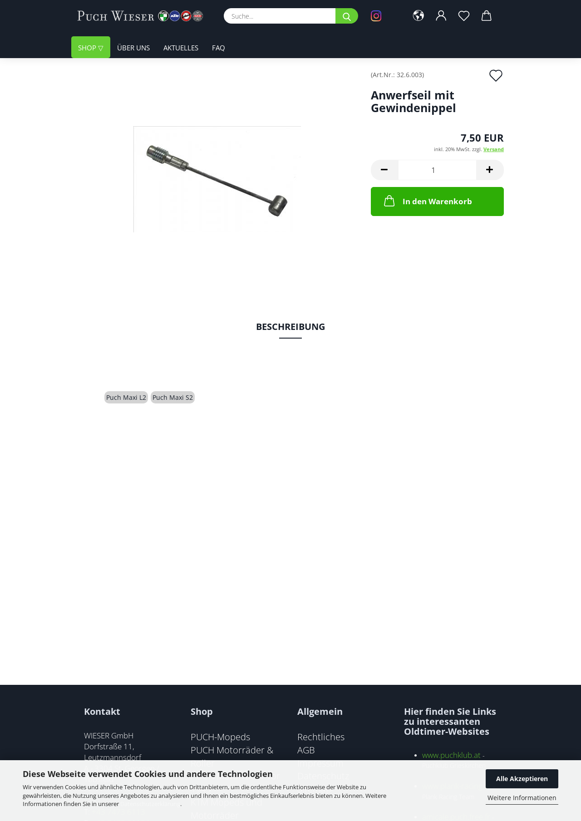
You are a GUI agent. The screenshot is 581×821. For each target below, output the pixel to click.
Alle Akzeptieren (522, 778)
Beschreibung (290, 326)
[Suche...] (346, 16)
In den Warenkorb (427, 200)
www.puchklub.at (451, 755)
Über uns (133, 47)
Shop (88, 47)
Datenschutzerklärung (150, 804)
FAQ (218, 47)
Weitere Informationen (521, 797)
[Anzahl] (437, 170)
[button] (418, 16)
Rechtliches (321, 736)
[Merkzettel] (464, 16)
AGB (306, 749)
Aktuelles (180, 47)
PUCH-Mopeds (220, 736)
